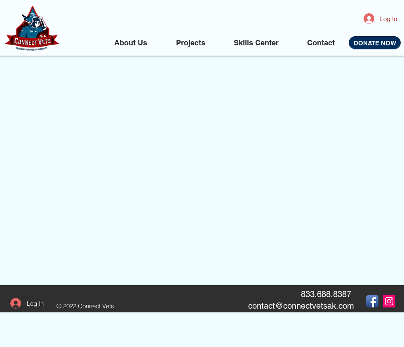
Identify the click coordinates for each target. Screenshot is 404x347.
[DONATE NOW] (375, 42)
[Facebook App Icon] (372, 301)
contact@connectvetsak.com (301, 306)
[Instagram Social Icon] (389, 301)
